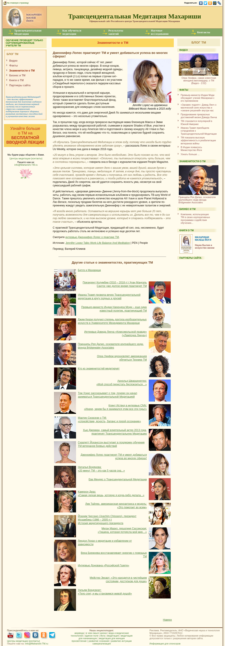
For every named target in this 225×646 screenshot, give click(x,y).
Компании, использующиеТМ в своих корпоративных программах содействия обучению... (195, 218)
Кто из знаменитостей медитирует (99, 368)
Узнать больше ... (190, 154)
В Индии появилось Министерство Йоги (191, 148)
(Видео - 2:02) (198, 78)
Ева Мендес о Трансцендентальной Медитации (118, 479)
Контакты (203, 32)
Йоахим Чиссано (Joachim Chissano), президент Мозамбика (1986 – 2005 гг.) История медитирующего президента (107, 520)
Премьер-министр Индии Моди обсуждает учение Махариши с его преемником (197, 98)
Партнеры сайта (20, 85)
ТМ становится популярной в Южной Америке (196, 122)
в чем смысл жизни (96, 633)
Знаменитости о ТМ (22, 70)
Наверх (167, 619)
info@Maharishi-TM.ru (26, 164)
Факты (13, 65)
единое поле (91, 635)
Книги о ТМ (16, 80)
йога (102, 635)
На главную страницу (16, 3)
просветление (79, 641)
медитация (113, 635)
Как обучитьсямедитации (72, 32)
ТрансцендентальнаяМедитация (28, 32)
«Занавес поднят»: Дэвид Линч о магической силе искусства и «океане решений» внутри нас (198, 107)
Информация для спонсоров (164, 643)
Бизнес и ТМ (17, 75)
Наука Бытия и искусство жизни (204, 246)
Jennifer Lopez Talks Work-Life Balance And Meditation (97, 242)
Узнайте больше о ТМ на (25, 135)
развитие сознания (99, 641)
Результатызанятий (115, 32)
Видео (13, 60)
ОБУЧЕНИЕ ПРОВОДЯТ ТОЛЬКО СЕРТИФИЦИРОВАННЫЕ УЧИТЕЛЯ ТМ (24, 43)
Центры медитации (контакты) (25, 158)
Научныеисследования (160, 32)
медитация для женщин (112, 638)
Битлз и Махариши (89, 270)
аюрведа (79, 633)
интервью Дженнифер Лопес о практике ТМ (92, 237)
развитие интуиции (121, 641)
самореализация (102, 643)
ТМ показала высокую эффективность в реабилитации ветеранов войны (198, 140)
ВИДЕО (183, 50)
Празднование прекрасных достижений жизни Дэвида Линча (199, 116)
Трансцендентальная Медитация (22, 97)
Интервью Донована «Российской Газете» (103, 565)
